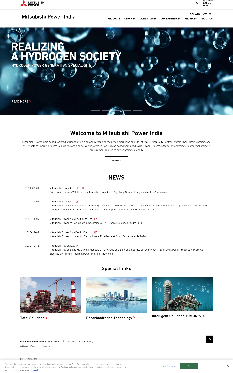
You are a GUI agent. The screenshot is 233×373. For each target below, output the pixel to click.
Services (130, 21)
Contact (208, 16)
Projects (191, 21)
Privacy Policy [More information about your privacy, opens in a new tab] (36, 370)
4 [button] (126, 110)
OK (189, 366)
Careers (195, 16)
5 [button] (137, 110)
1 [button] (95, 110)
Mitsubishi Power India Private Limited (40, 341)
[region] (116, 366)
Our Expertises (170, 21)
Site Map (71, 341)
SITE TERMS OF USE (29, 359)
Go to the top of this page (209, 339)
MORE (115, 160)
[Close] (228, 366)
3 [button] (116, 110)
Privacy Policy (86, 341)
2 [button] (106, 110)
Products (114, 21)
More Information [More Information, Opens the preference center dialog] (167, 366)
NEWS (116, 177)
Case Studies (148, 21)
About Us (207, 21)
